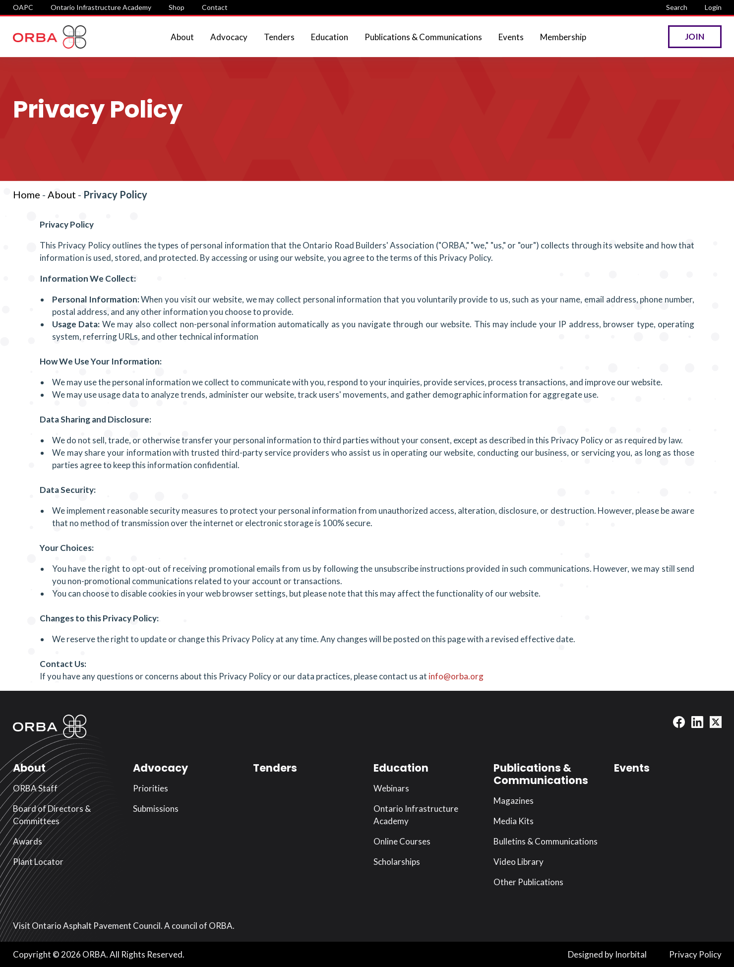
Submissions (156, 808)
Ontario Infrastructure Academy (101, 7)
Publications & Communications (423, 37)
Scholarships (396, 861)
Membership (563, 37)
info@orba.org (456, 676)
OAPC (23, 7)
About (182, 37)
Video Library (518, 861)
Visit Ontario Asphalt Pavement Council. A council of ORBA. (124, 925)
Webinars (391, 788)
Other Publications (528, 882)
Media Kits (513, 821)
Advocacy (228, 37)
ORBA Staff (35, 788)
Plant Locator (38, 861)
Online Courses (401, 841)
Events (511, 37)
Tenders (279, 37)
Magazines (513, 800)
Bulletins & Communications (545, 841)
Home (26, 194)
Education (329, 37)
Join (694, 36)
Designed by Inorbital (607, 954)
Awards (27, 841)
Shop (176, 7)
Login (713, 7)
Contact (215, 7)
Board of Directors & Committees (52, 814)
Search (676, 7)
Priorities (150, 788)
